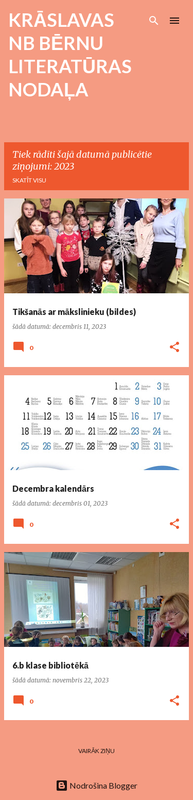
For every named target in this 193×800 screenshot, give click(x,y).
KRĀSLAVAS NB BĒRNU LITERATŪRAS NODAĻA (70, 54)
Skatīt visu (29, 180)
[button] (174, 348)
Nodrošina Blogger (96, 785)
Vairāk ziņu (96, 751)
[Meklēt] (154, 20)
